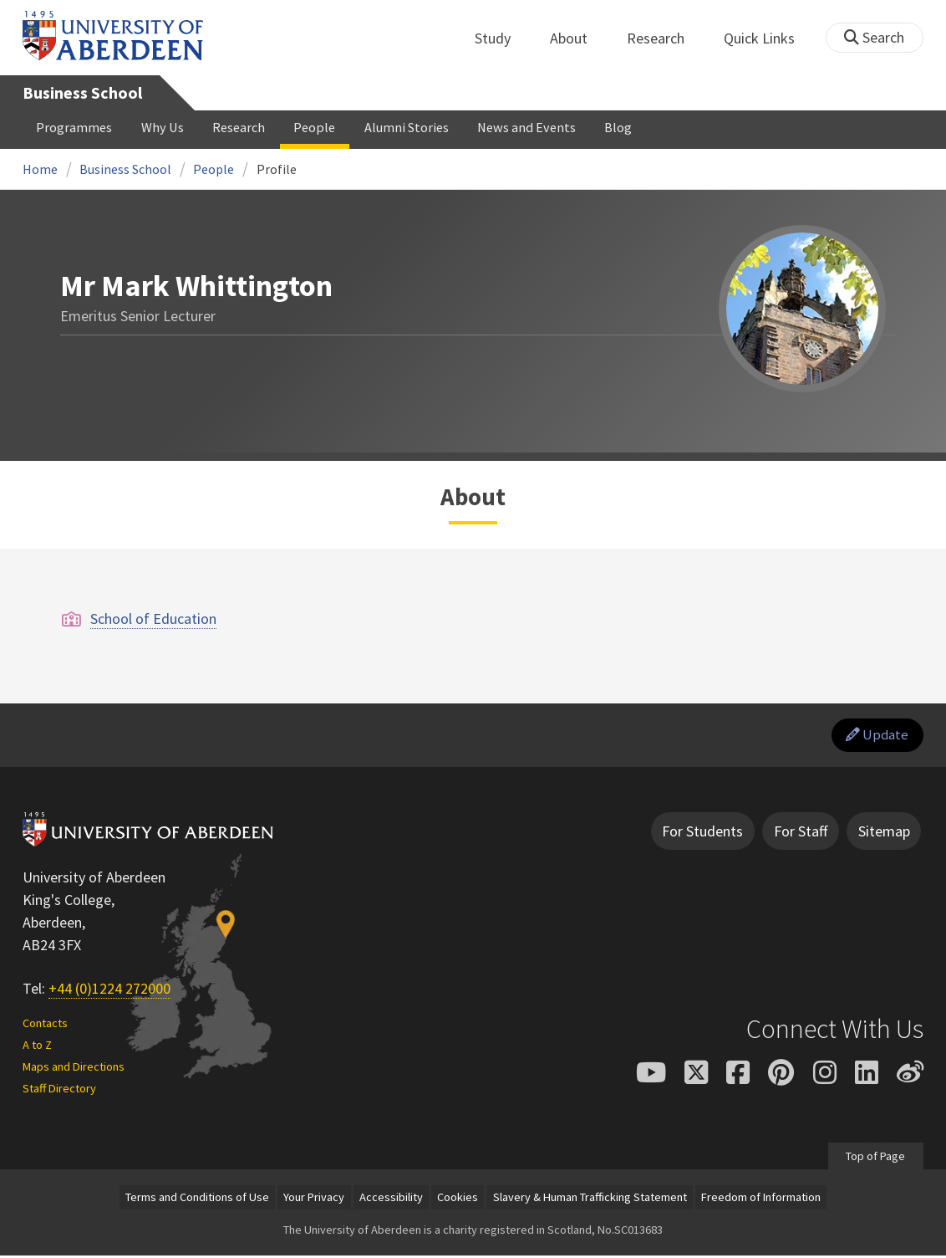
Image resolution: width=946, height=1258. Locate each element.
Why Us (162, 127)
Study (502, 38)
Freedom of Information (761, 1199)
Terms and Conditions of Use (197, 1199)
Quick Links (768, 38)
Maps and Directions (74, 1068)
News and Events (526, 127)
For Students (702, 833)
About (578, 38)
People (314, 127)
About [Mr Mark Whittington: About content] (473, 497)
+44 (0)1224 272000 (109, 991)
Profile (277, 169)
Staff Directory (59, 1090)
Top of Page (875, 1158)
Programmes (74, 127)
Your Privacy (313, 1199)
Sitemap (884, 833)
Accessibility (391, 1199)
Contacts (45, 1025)
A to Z (37, 1047)
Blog (618, 127)
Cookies (457, 1199)
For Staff (800, 833)
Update (875, 736)
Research (665, 38)
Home (40, 169)
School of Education (153, 618)
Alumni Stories (406, 127)
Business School (82, 93)
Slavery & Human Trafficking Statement (590, 1199)
